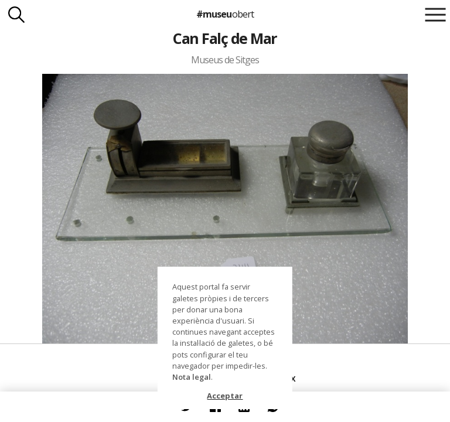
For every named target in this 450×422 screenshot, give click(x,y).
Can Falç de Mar (225, 38)
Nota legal (191, 377)
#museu (224, 14)
